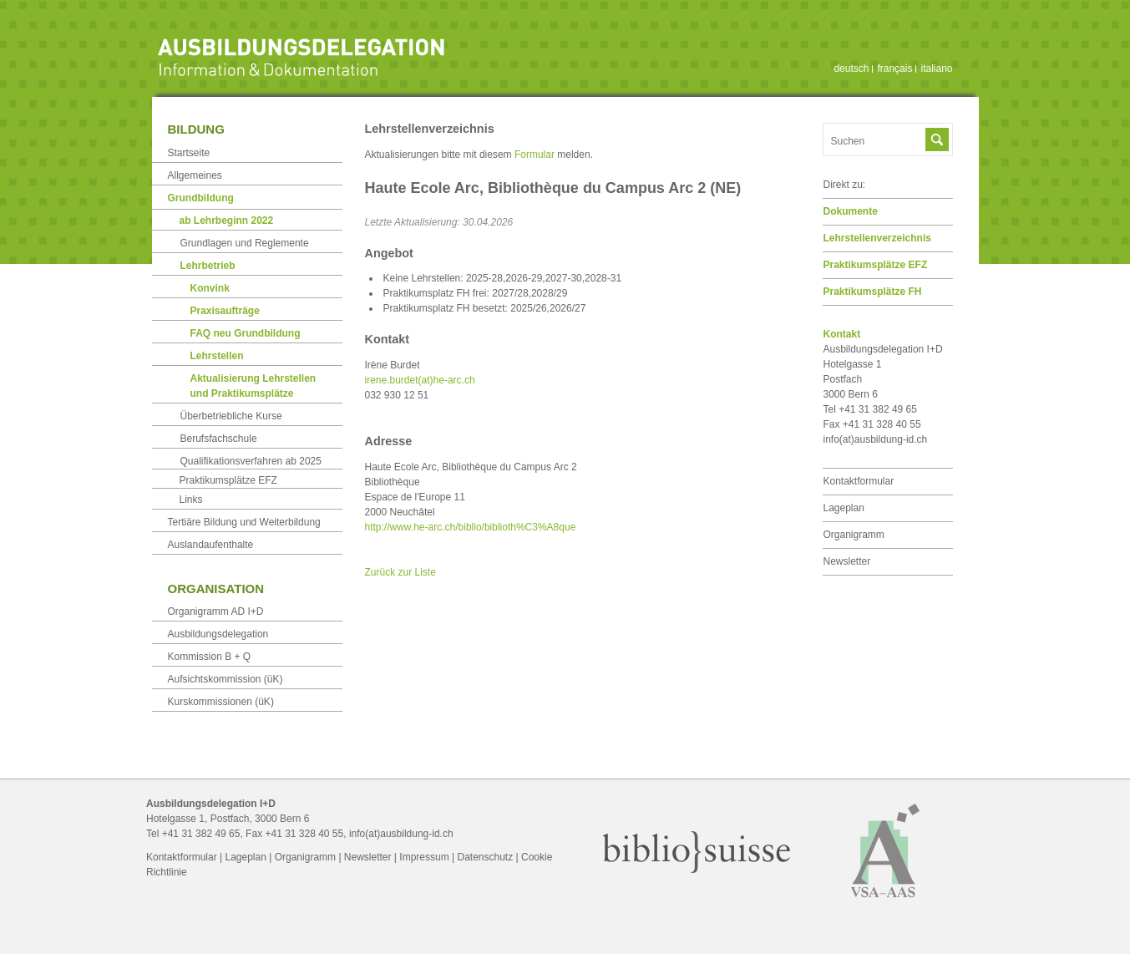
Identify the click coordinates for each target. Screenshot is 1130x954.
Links (191, 499)
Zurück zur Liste (400, 572)
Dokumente (850, 211)
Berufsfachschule (218, 438)
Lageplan (843, 508)
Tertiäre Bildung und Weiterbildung (244, 522)
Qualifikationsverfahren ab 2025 (251, 461)
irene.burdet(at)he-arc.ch (420, 380)
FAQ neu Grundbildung (245, 333)
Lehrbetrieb (208, 265)
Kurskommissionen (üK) (221, 702)
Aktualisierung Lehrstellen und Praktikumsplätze (253, 386)
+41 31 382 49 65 (201, 834)
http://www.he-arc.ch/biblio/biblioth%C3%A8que (470, 527)
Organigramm (853, 534)
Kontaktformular (858, 481)
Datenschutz (485, 857)
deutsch (851, 68)
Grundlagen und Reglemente (244, 243)
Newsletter (847, 561)
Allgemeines (195, 175)
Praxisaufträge (225, 311)
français (894, 68)
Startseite (189, 153)
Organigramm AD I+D (216, 611)
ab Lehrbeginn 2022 (227, 220)
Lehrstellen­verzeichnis (877, 238)
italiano (936, 68)
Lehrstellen (217, 356)
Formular (534, 154)
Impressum (423, 857)
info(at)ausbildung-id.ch (875, 439)
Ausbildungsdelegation (218, 634)
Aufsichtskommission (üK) (225, 679)
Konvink (210, 288)
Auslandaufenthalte (211, 545)
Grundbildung (201, 198)
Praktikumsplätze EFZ (875, 265)
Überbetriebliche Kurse (231, 416)
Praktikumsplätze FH (872, 291)
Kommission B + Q (209, 656)
